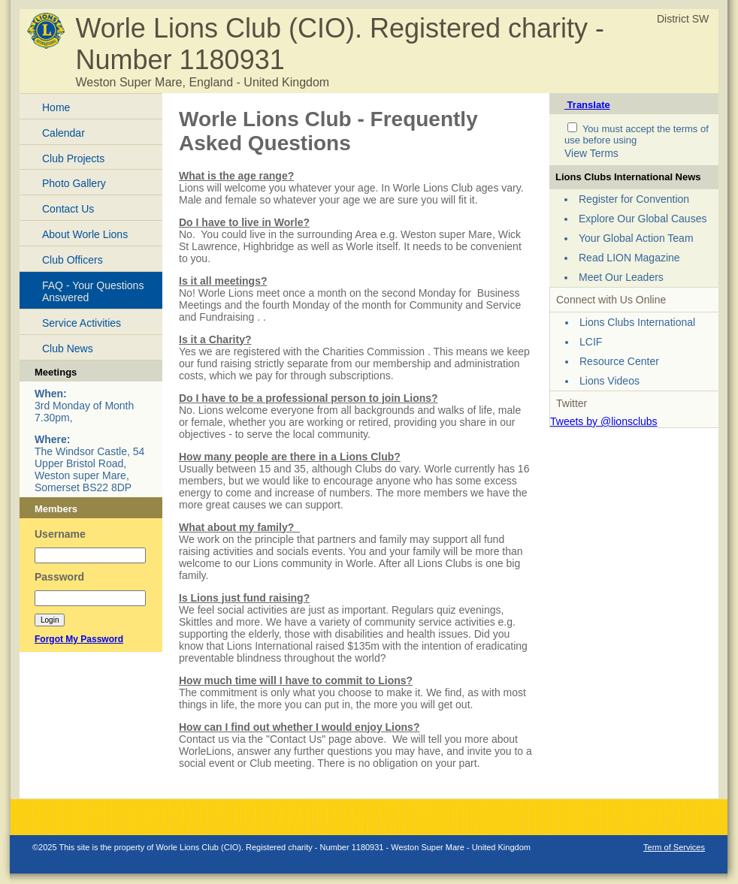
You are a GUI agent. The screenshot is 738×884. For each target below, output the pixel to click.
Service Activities (81, 323)
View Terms (591, 153)
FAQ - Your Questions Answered (93, 291)
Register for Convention (634, 199)
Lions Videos (609, 381)
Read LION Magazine (629, 258)
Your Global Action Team (636, 238)
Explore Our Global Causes (642, 219)
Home (56, 107)
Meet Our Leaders (621, 277)
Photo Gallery (74, 183)
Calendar (63, 133)
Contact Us (68, 209)
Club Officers (72, 260)
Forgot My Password (79, 639)
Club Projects (73, 158)
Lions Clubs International (637, 322)
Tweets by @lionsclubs (604, 421)
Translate (587, 104)
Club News (67, 348)
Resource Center (619, 361)
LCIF (590, 342)
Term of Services (674, 847)
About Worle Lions (85, 234)
